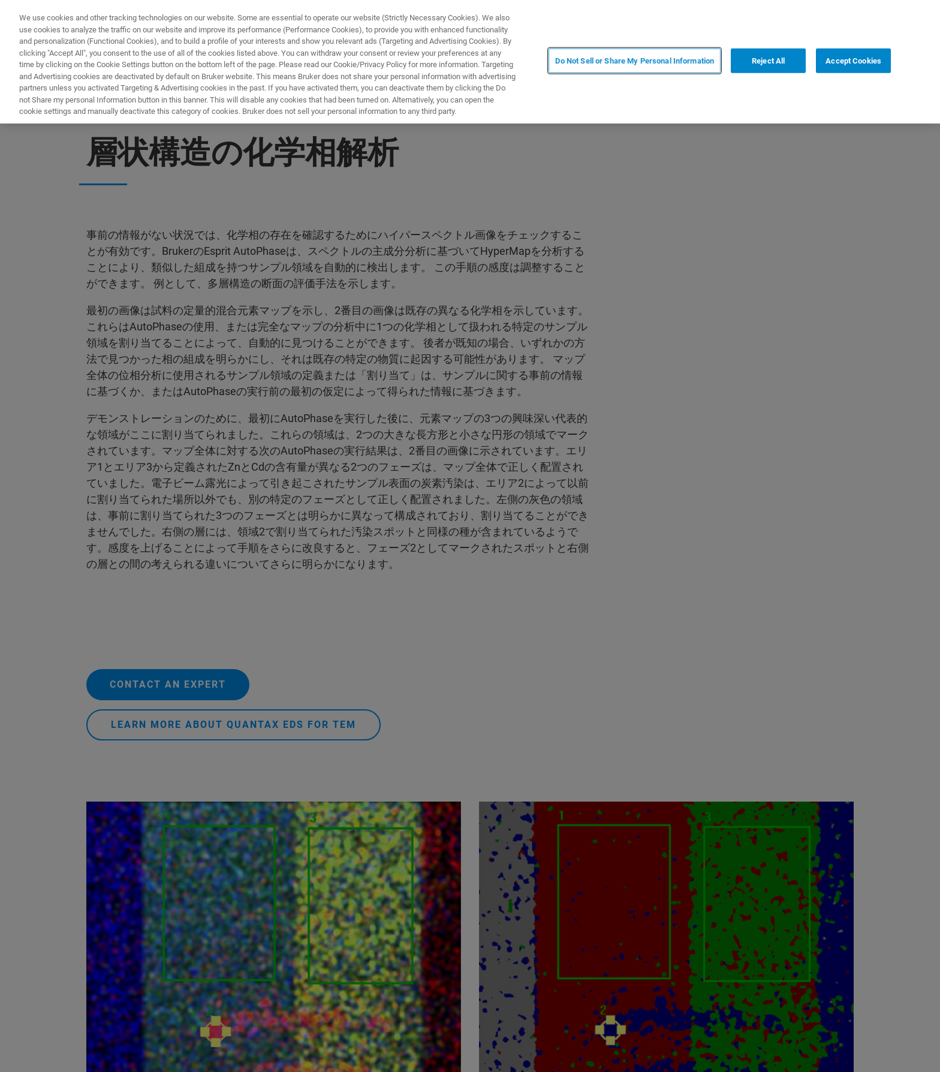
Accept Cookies (853, 60)
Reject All (768, 60)
